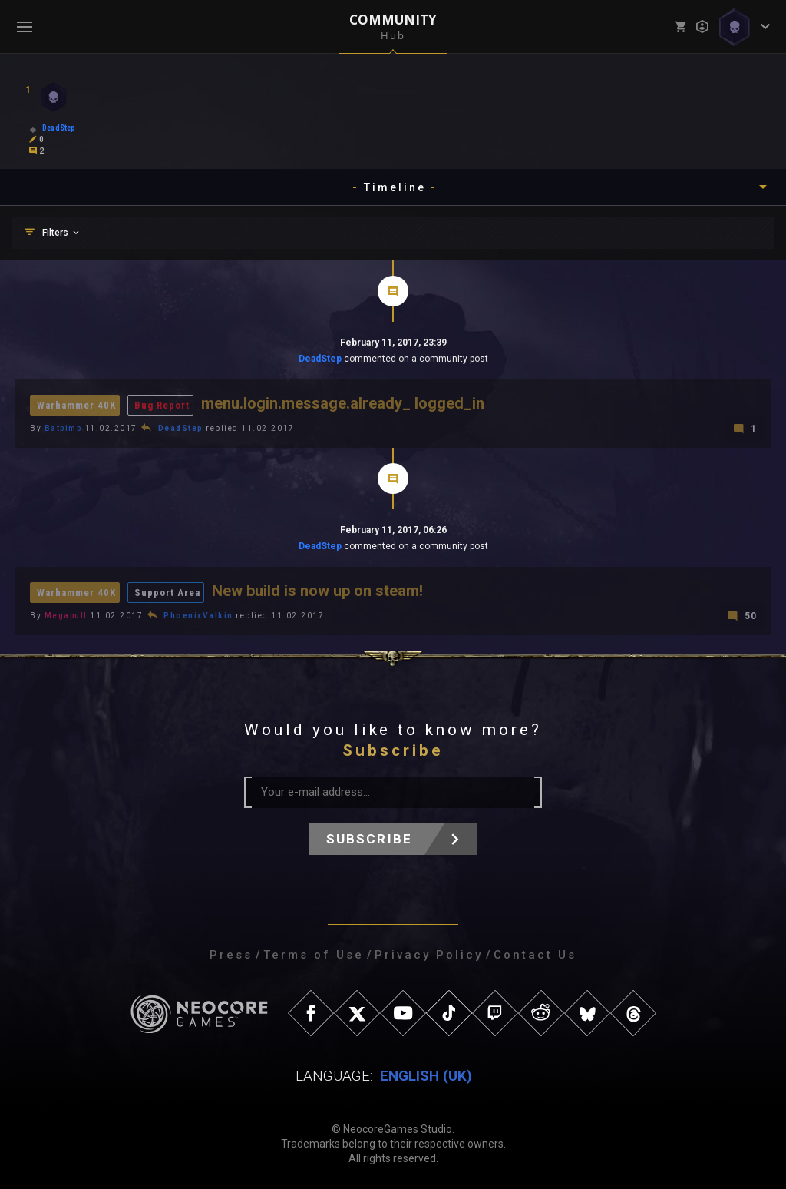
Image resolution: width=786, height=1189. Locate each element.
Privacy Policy (429, 955)
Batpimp (63, 428)
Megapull (66, 615)
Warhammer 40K (76, 405)
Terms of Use (313, 955)
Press (231, 955)
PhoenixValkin (198, 615)
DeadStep (320, 358)
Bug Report (162, 405)
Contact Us (535, 955)
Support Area (167, 592)
